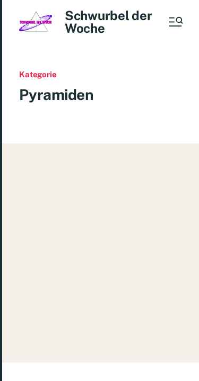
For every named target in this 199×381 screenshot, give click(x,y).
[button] (175, 21)
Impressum (163, 355)
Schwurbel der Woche (108, 21)
